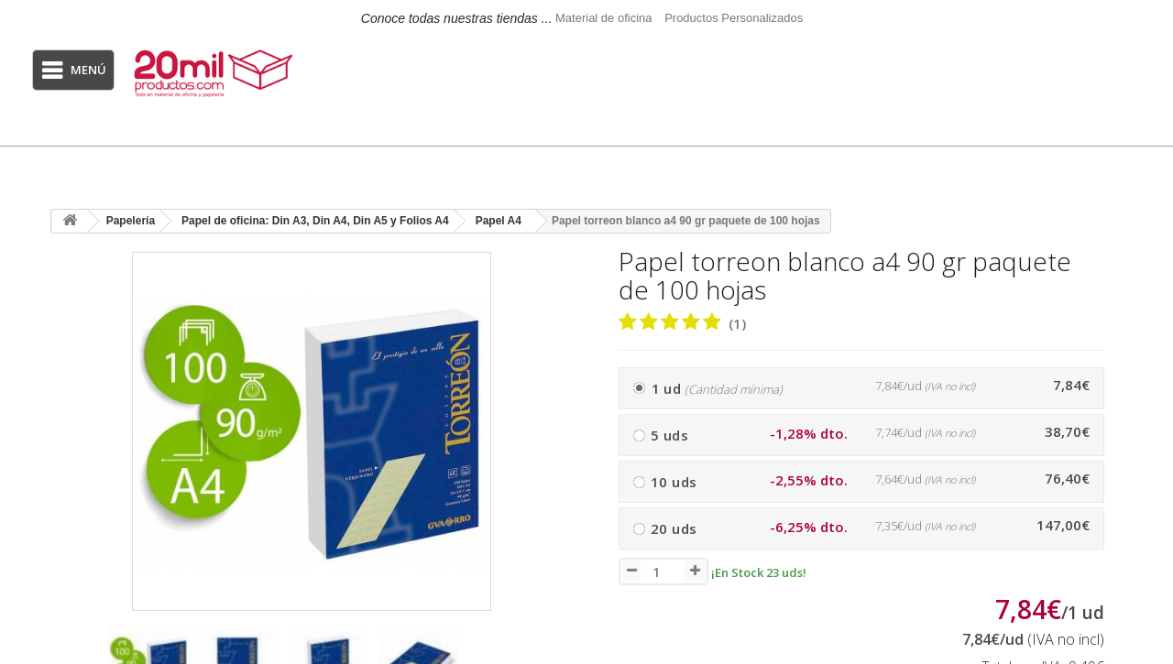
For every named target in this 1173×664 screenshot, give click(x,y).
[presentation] (550, 660)
